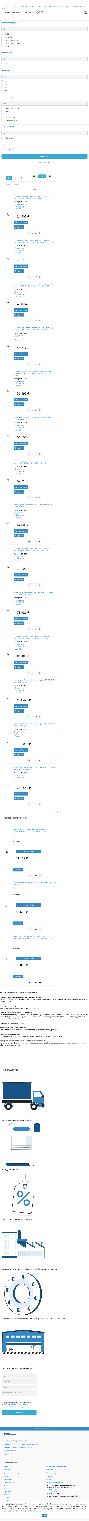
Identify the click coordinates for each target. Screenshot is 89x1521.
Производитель (44, 149)
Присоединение (44, 127)
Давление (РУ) (44, 70)
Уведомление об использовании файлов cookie (49, 1511)
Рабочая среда (44, 97)
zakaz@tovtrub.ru (52, 1492)
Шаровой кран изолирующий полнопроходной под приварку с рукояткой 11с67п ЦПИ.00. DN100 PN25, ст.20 (33, 937)
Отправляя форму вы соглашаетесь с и (16, 1405)
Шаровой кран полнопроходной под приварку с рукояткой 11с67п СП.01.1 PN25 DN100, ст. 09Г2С (31, 830)
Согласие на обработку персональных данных (20, 1444)
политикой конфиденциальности (14, 1405)
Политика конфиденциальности (15, 1441)
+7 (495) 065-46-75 (52, 1490)
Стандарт (44, 144)
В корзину (19, 227)
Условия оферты (9, 1450)
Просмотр (18, 209)
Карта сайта (8, 1454)
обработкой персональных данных (15, 1407)
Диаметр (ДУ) (44, 52)
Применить (44, 156)
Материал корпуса (44, 23)
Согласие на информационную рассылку (18, 1447)
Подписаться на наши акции (44, 1429)
